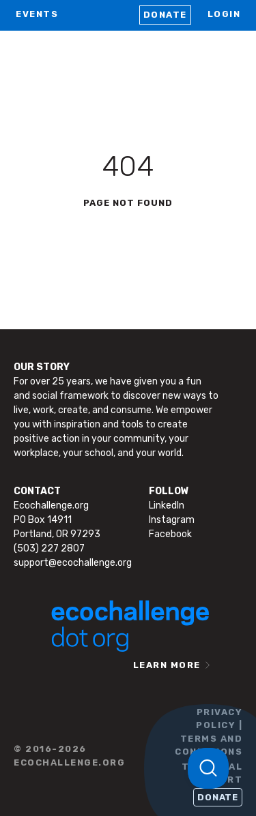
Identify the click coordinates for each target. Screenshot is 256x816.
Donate (165, 15)
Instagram (172, 520)
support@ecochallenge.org (73, 563)
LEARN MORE (167, 665)
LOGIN (224, 14)
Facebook (170, 534)
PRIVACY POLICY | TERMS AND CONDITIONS (208, 732)
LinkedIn (166, 505)
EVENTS (37, 14)
